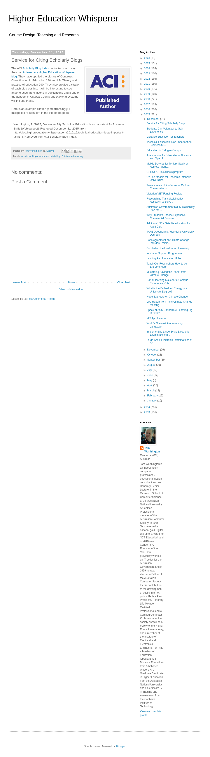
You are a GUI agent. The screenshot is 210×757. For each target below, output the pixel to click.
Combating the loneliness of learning (168, 248)
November (153, 349)
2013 (147, 412)
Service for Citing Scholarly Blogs (166, 123)
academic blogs (29, 156)
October (152, 354)
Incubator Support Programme (164, 253)
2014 (147, 407)
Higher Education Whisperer (63, 18)
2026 (147, 58)
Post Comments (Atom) (41, 298)
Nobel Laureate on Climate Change (167, 296)
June (150, 375)
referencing (77, 156)
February (152, 395)
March (151, 390)
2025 (147, 63)
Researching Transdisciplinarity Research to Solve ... (165, 200)
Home (71, 282)
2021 (147, 83)
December (153, 119)
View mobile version (71, 289)
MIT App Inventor (156, 318)
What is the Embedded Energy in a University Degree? (167, 290)
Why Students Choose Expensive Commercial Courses (166, 217)
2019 (147, 94)
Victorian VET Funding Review (164, 193)
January (152, 400)
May (150, 380)
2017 (147, 104)
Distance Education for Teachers (165, 136)
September (154, 359)
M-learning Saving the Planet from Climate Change (166, 273)
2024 (147, 68)
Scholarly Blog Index (36, 68)
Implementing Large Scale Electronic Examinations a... (168, 333)
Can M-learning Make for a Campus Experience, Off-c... (167, 282)
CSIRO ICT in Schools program (165, 171)
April (150, 385)
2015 (147, 114)
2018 (147, 99)
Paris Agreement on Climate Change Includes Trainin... (168, 241)
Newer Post (19, 282)
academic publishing (50, 156)
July (150, 369)
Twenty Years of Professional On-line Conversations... (168, 187)
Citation (66, 156)
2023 (147, 73)
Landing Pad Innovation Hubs (164, 258)
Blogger (120, 746)
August (151, 364)
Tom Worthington (152, 450)
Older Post (123, 282)
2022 (147, 78)
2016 (147, 109)
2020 (147, 89)
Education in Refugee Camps (164, 150)
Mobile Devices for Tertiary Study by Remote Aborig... (167, 165)
